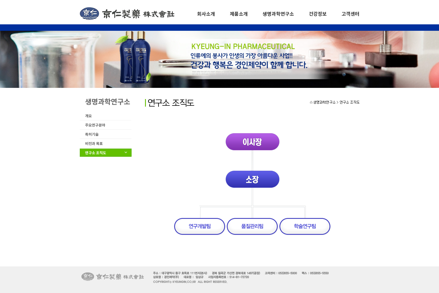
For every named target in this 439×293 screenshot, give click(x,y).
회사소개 (206, 13)
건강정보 (318, 13)
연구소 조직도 (95, 152)
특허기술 (92, 134)
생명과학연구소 (278, 13)
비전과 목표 (94, 143)
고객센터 (350, 13)
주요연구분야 (95, 125)
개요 (88, 115)
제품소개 (239, 13)
